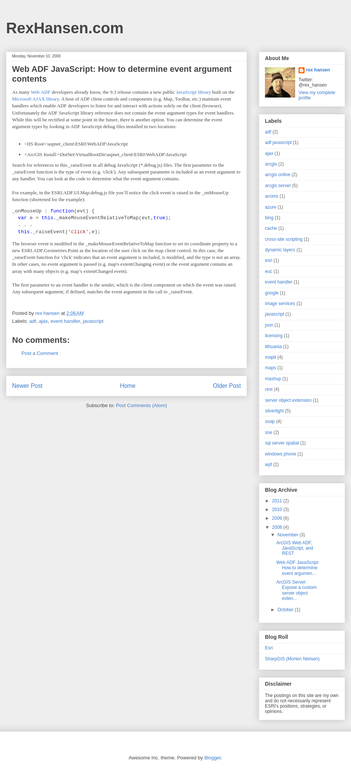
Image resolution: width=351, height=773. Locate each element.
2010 (277, 509)
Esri (269, 648)
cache (271, 228)
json (269, 325)
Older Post (227, 388)
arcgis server (278, 185)
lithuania (273, 346)
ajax (43, 323)
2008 (277, 527)
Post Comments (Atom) (141, 407)
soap (270, 421)
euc (268, 271)
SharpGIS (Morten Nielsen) (292, 658)
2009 (277, 518)
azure (270, 207)
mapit (270, 357)
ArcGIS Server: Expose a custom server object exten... (296, 590)
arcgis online (277, 174)
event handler (65, 323)
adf (32, 323)
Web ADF (41, 92)
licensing (274, 335)
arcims (271, 196)
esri (268, 260)
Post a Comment (40, 355)
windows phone (280, 454)
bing (269, 217)
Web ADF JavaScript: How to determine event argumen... (297, 568)
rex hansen (318, 70)
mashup (273, 378)
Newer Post (27, 388)
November (288, 535)
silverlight (274, 411)
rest (268, 389)
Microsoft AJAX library (35, 99)
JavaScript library (194, 92)
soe (268, 432)
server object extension (288, 400)
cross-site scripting (283, 239)
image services (280, 303)
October (286, 609)
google (272, 293)
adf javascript (278, 142)
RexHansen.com (64, 28)
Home (128, 388)
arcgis (271, 164)
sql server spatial (282, 443)
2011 (277, 500)
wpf (268, 464)
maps (270, 367)
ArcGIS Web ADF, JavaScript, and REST (294, 548)
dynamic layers (280, 250)
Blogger (212, 758)
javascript (93, 323)
